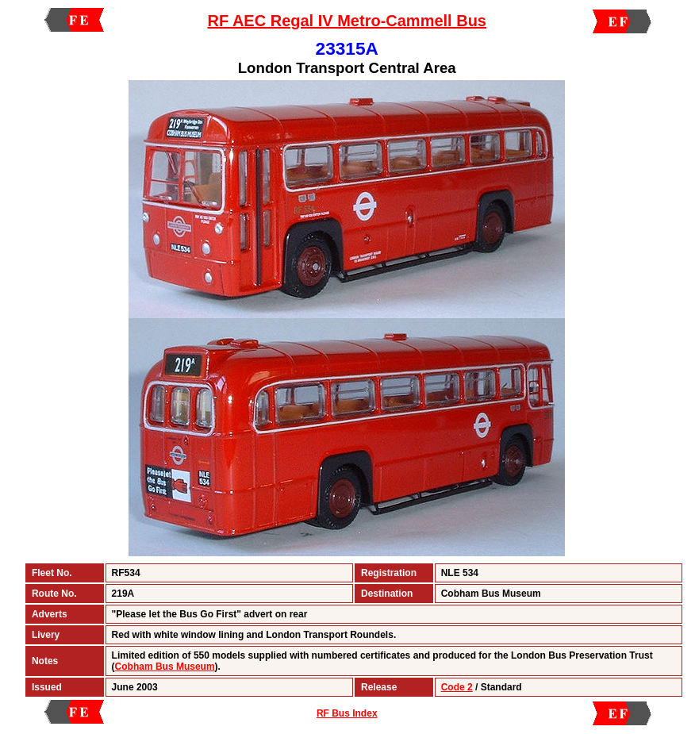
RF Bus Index (347, 713)
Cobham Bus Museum (165, 666)
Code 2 (457, 687)
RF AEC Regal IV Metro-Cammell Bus (346, 20)
